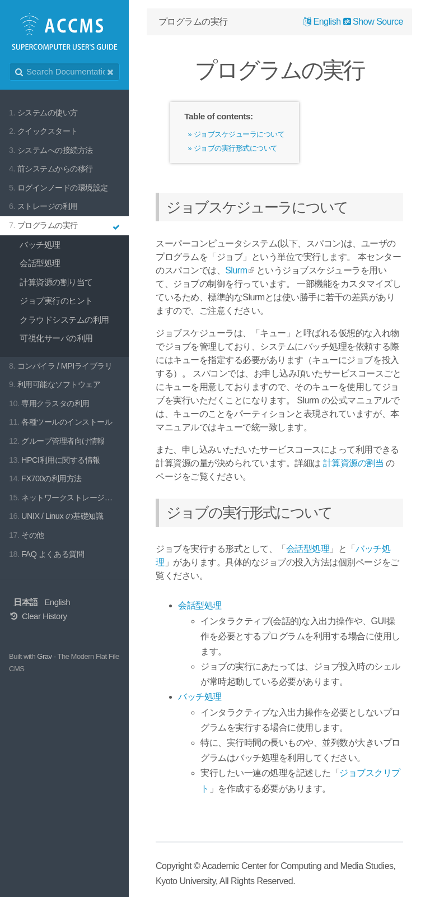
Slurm (236, 270)
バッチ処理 (200, 696)
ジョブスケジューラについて (239, 134)
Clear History (38, 616)
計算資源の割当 (353, 463)
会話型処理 (308, 549)
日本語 (25, 602)
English (57, 602)
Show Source (373, 21)
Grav (44, 656)
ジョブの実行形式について (236, 148)
